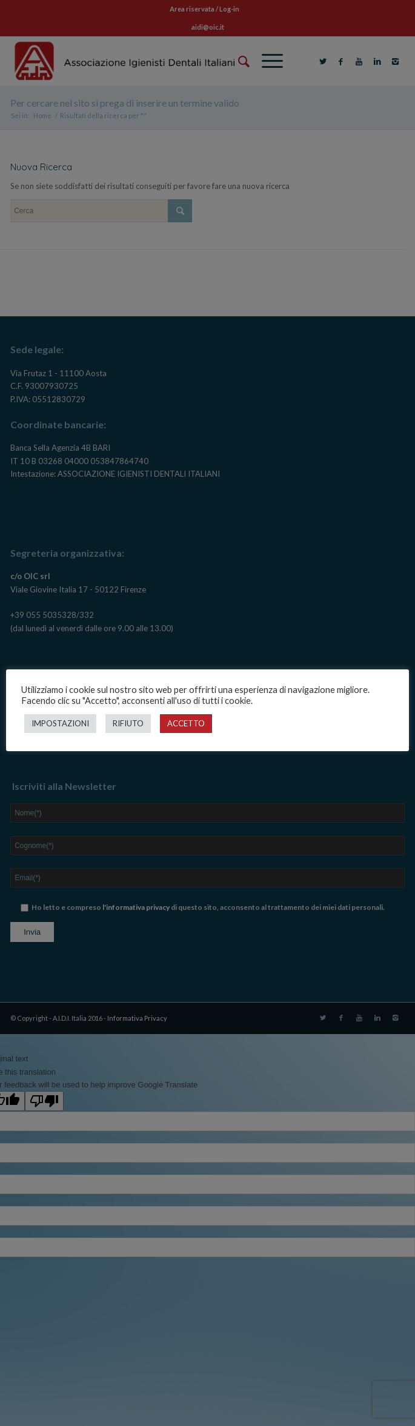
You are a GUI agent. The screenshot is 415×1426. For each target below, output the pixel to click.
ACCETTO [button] (186, 723)
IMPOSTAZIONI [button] (60, 723)
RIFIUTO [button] (128, 723)
